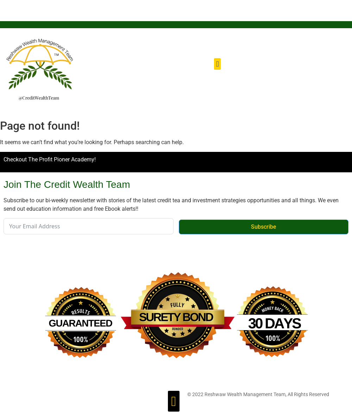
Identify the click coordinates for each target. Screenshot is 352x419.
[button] (217, 64)
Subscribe (263, 226)
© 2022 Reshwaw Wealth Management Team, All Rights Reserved (258, 394)
